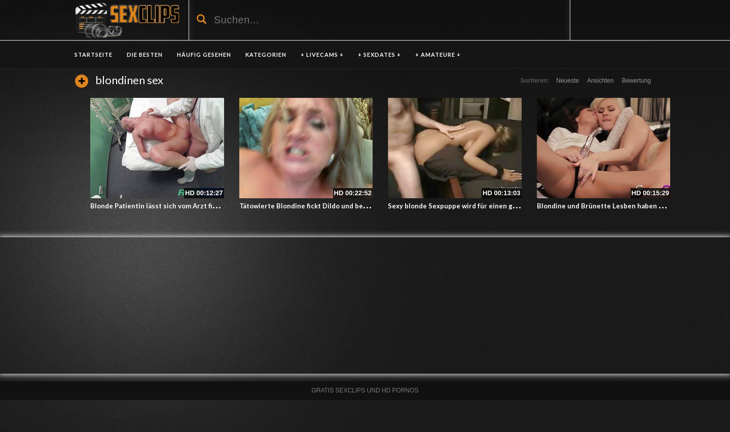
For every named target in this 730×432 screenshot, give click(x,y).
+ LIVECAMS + (322, 54)
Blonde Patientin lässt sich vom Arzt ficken (159, 206)
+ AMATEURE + (438, 54)
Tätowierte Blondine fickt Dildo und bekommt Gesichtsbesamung (343, 206)
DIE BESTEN (145, 54)
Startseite (94, 54)
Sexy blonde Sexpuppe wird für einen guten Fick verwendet (483, 206)
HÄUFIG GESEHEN (204, 54)
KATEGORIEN (265, 54)
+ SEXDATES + (379, 54)
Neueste (567, 80)
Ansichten (600, 80)
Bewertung (636, 80)
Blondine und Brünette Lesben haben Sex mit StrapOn (624, 206)
